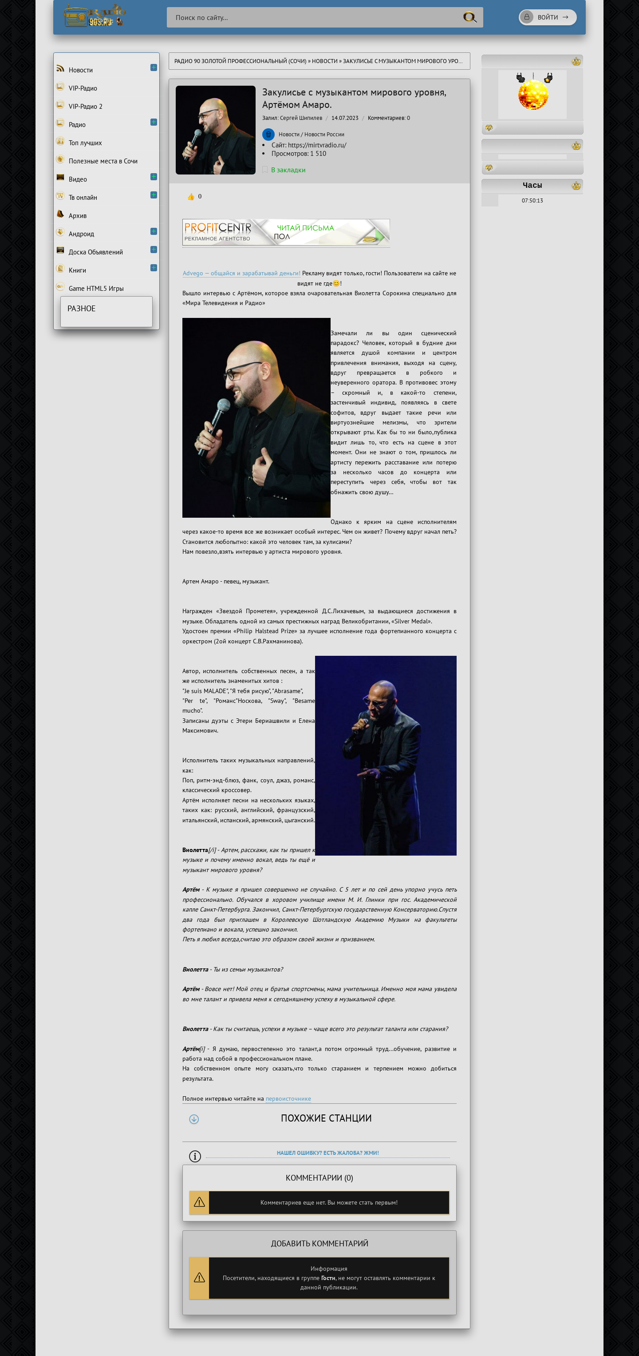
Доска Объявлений (89, 251)
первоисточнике (288, 1098)
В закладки (284, 169)
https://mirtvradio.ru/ (317, 145)
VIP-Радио (76, 87)
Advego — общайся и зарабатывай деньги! (241, 273)
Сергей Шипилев (301, 118)
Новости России (324, 134)
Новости (325, 61)
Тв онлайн (76, 196)
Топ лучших (79, 141)
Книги (71, 269)
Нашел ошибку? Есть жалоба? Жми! (328, 1153)
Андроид (75, 232)
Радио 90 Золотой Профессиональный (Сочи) (240, 61)
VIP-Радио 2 (79, 105)
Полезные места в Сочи (97, 160)
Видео (71, 178)
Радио (71, 123)
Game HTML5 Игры (90, 287)
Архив (71, 214)
